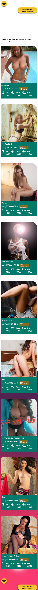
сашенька (5, 85)
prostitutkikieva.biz (13, 32)
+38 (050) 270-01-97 (15, 88)
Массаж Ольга (7, 262)
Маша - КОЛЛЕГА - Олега (11, 556)
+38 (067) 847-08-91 (15, 442)
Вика (3, 497)
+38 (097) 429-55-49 (15, 324)
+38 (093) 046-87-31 (15, 206)
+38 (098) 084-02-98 (15, 265)
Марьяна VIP (7, 320)
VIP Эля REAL (7, 144)
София (4, 379)
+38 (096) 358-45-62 (15, 559)
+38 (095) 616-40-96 (15, 500)
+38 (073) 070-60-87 (15, 147)
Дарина (4, 203)
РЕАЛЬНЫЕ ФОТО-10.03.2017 (13, 438)
